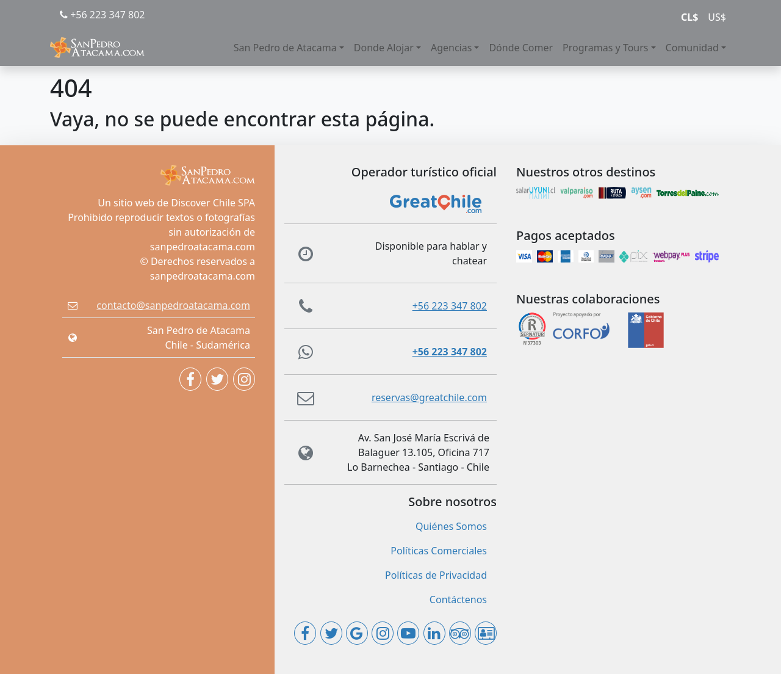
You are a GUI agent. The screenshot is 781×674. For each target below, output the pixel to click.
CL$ (689, 17)
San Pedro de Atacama (285, 47)
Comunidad (692, 47)
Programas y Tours (605, 47)
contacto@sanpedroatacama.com (173, 305)
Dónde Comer (521, 47)
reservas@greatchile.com (429, 397)
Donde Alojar (384, 47)
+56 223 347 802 (102, 14)
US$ (717, 17)
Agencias (451, 47)
